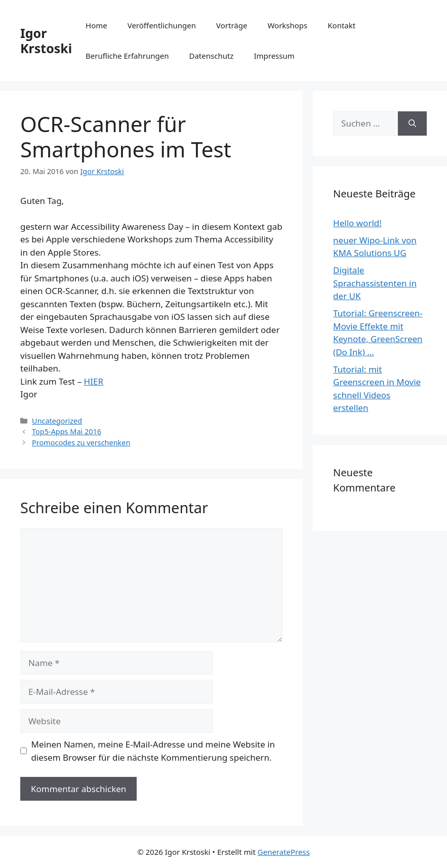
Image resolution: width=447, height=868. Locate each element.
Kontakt (341, 25)
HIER (93, 381)
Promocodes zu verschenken (81, 442)
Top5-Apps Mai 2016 (66, 431)
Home (96, 25)
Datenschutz (211, 56)
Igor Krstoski (46, 40)
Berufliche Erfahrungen (127, 56)
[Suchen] (412, 123)
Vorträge (231, 25)
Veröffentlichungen (162, 25)
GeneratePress (284, 852)
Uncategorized (57, 421)
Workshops (287, 25)
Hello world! (357, 223)
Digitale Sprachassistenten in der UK (375, 283)
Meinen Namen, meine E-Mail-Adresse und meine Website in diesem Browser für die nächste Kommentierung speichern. (153, 750)
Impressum (274, 56)
